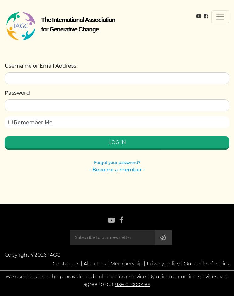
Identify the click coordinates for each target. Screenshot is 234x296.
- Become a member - (117, 170)
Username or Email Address (40, 66)
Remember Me (30, 123)
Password (17, 93)
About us (95, 264)
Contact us (66, 264)
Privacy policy (163, 264)
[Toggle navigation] (220, 16)
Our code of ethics (206, 264)
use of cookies (132, 284)
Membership (126, 264)
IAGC (54, 255)
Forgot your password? (117, 162)
